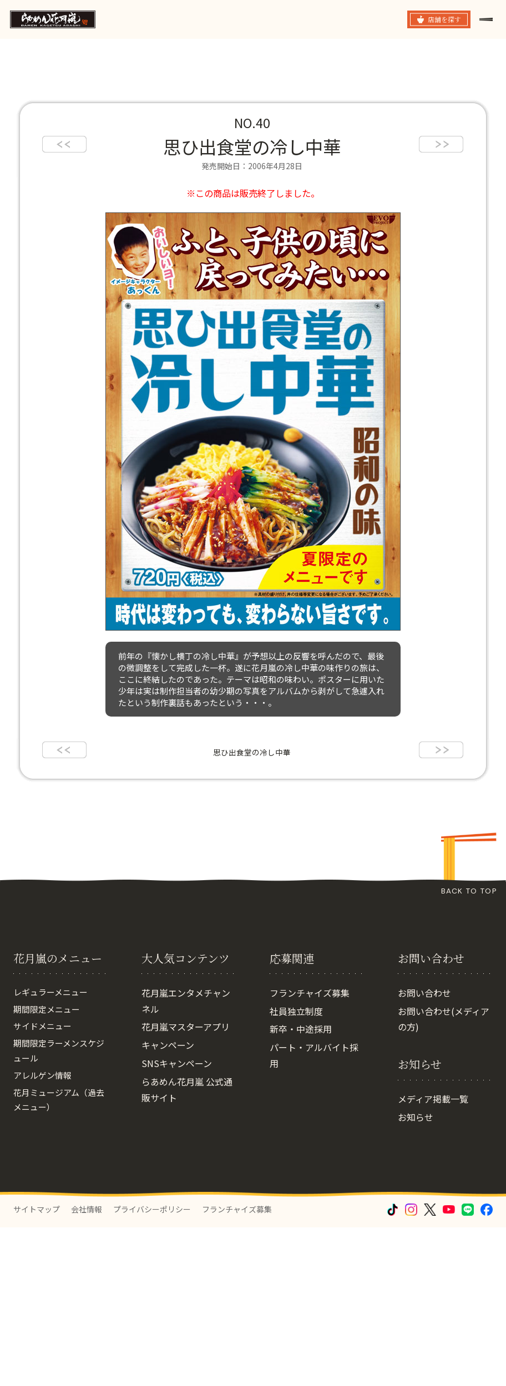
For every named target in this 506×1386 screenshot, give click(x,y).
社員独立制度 (296, 1057)
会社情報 (86, 1255)
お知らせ (415, 1163)
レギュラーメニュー (53, 1038)
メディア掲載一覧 (433, 1145)
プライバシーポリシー (152, 1255)
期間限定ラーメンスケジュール (57, 1101)
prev (64, 144)
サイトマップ (36, 1255)
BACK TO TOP (469, 891)
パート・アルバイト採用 (314, 1101)
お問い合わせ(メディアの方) (443, 1065)
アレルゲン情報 (44, 1127)
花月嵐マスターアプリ (185, 1073)
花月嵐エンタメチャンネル (185, 1047)
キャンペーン (167, 1091)
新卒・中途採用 (301, 1075)
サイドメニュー (44, 1075)
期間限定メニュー (48, 1057)
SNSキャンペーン (176, 1109)
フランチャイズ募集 (310, 1038)
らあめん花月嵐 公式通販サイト (186, 1135)
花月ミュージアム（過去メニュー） (57, 1154)
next (441, 144)
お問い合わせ (424, 1038)
